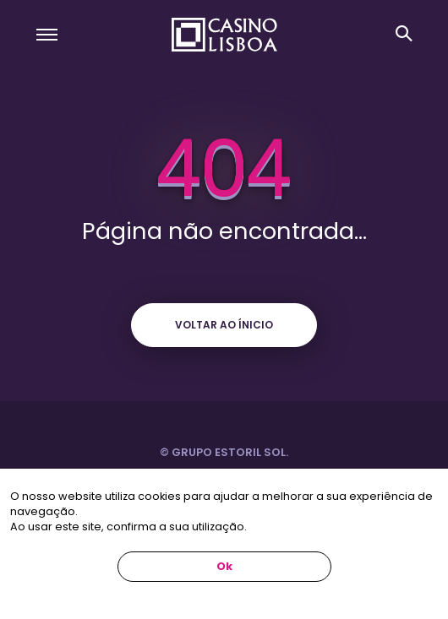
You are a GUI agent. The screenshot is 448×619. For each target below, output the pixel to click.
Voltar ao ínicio (224, 325)
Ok (224, 566)
